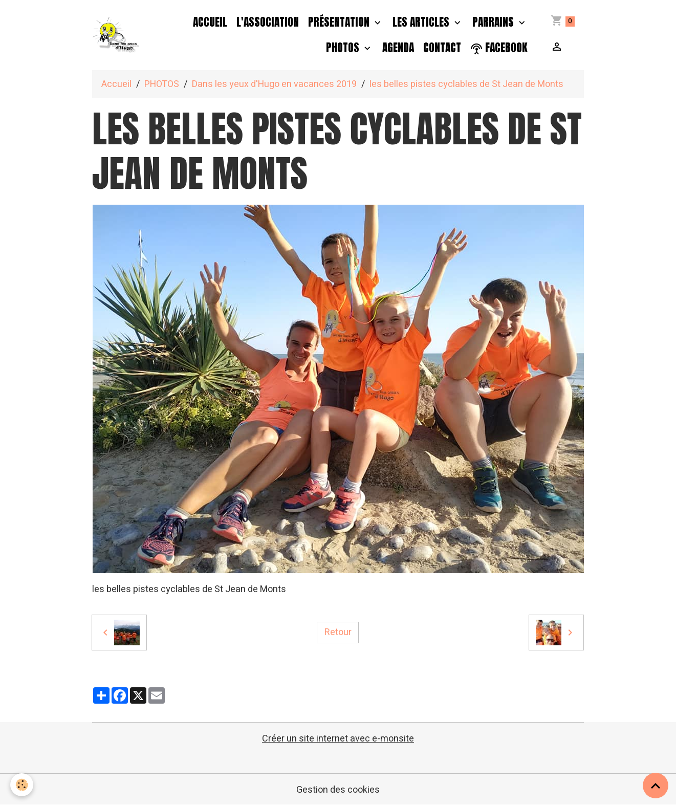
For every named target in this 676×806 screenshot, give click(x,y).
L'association (267, 22)
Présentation (340, 22)
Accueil (210, 22)
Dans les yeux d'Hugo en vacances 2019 (274, 84)
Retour (338, 632)
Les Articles (422, 22)
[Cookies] (21, 784)
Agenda (398, 47)
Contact (442, 47)
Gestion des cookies (338, 790)
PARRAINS (494, 22)
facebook (499, 47)
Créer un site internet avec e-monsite (338, 739)
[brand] (116, 35)
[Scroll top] (655, 785)
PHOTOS (344, 47)
